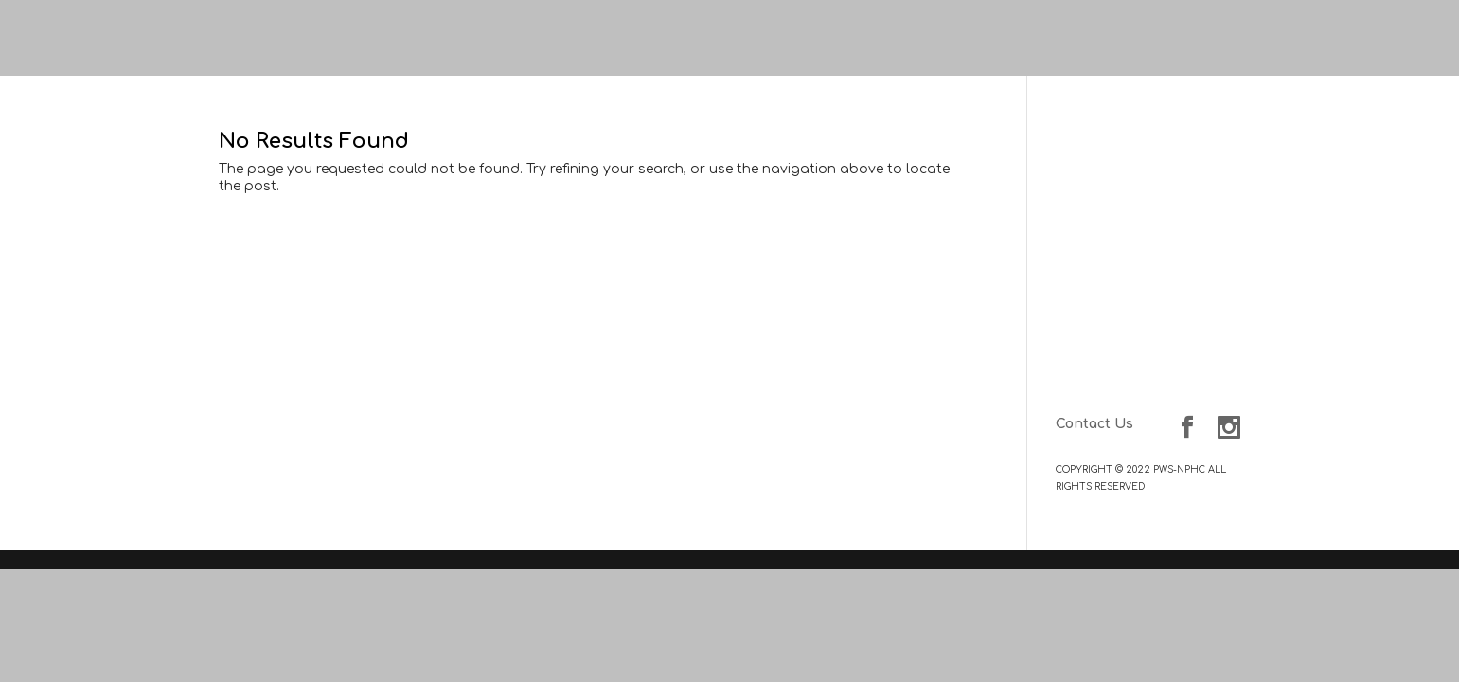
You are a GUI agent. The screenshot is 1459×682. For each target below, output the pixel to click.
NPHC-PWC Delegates (1163, 264)
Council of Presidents (1166, 240)
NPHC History (1191, 198)
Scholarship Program (1167, 353)
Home (1220, 158)
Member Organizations (1158, 287)
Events (1216, 311)
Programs (1207, 336)
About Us (1208, 181)
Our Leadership (1184, 223)
